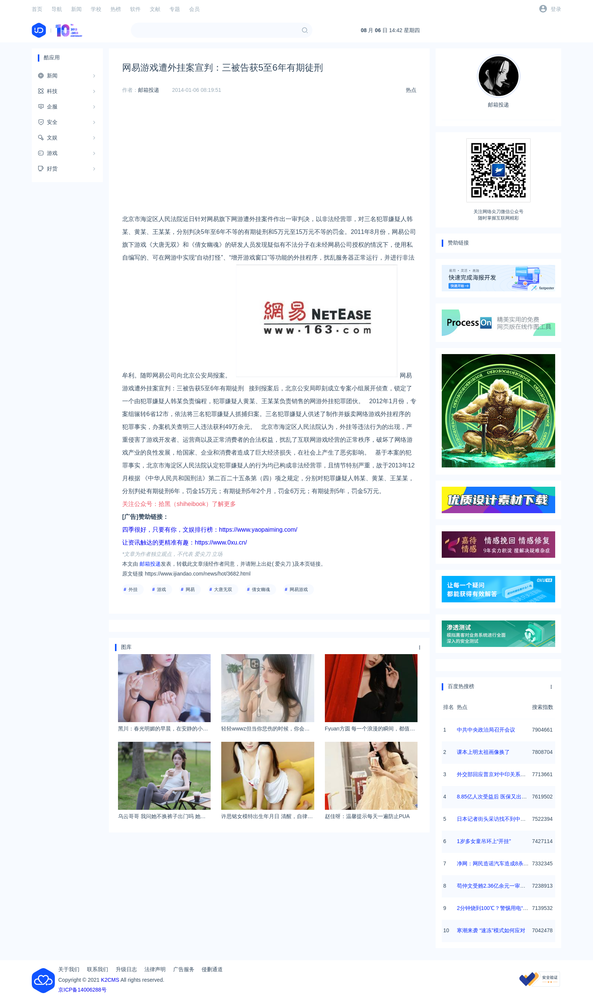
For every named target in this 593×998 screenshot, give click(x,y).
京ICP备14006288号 (82, 990)
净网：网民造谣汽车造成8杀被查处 (498, 863)
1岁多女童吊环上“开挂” (484, 841)
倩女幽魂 (261, 589)
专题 (174, 9)
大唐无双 (223, 589)
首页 (37, 9)
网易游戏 (299, 589)
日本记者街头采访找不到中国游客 (496, 819)
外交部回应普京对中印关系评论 (494, 774)
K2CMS (110, 980)
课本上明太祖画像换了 (483, 752)
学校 (96, 9)
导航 (56, 9)
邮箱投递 (148, 90)
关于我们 (68, 969)
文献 (155, 9)
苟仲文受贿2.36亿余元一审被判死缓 (499, 886)
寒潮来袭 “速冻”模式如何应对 (491, 930)
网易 (190, 589)
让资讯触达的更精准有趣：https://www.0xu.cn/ (184, 542)
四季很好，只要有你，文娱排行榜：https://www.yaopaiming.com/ (209, 529)
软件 (135, 9)
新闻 (76, 9)
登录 (556, 9)
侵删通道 (212, 969)
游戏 (161, 589)
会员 (194, 9)
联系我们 (97, 969)
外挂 (133, 589)
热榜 (115, 9)
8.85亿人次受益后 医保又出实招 (494, 797)
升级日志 (126, 969)
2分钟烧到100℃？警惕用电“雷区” (496, 908)
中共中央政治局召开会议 (486, 730)
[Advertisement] (269, 160)
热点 (411, 90)
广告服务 (183, 969)
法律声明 (155, 969)
